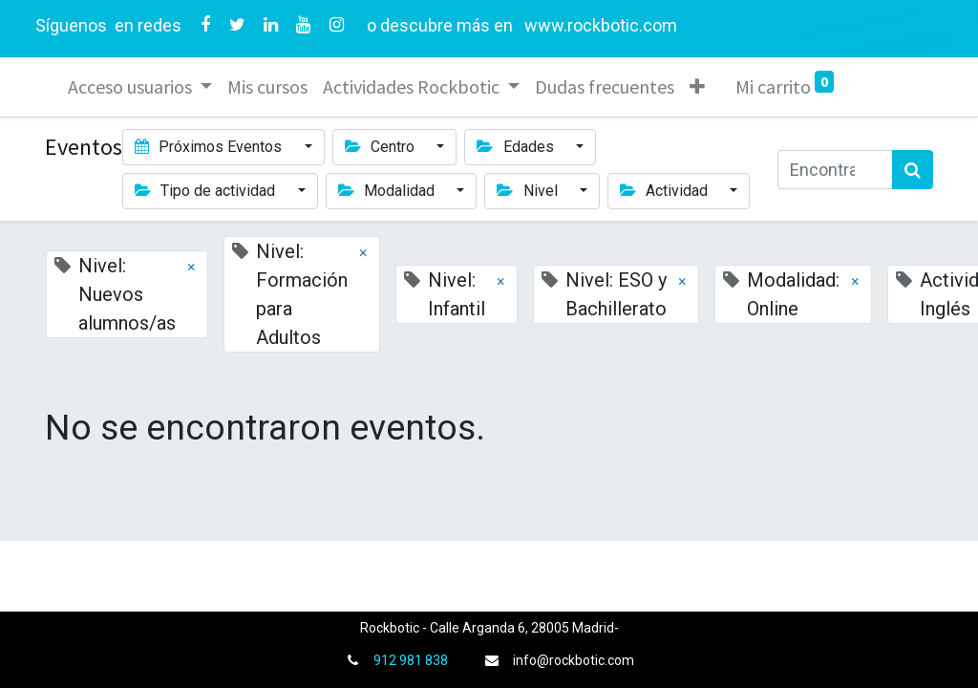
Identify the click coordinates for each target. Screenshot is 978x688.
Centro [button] (381, 147)
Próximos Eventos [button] (210, 147)
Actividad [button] (666, 191)
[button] (697, 87)
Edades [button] (517, 147)
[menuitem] (267, 87)
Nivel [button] (529, 191)
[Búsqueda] (912, 169)
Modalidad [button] (388, 191)
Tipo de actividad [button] (207, 191)
